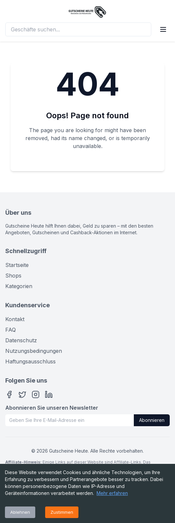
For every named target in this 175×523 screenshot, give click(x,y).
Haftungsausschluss (30, 361)
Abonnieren (151, 420)
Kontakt (14, 319)
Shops (13, 275)
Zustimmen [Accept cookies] (61, 512)
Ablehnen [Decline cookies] (20, 512)
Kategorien (18, 286)
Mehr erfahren (112, 493)
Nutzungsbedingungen (33, 351)
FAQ (10, 329)
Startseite (17, 265)
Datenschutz (21, 340)
